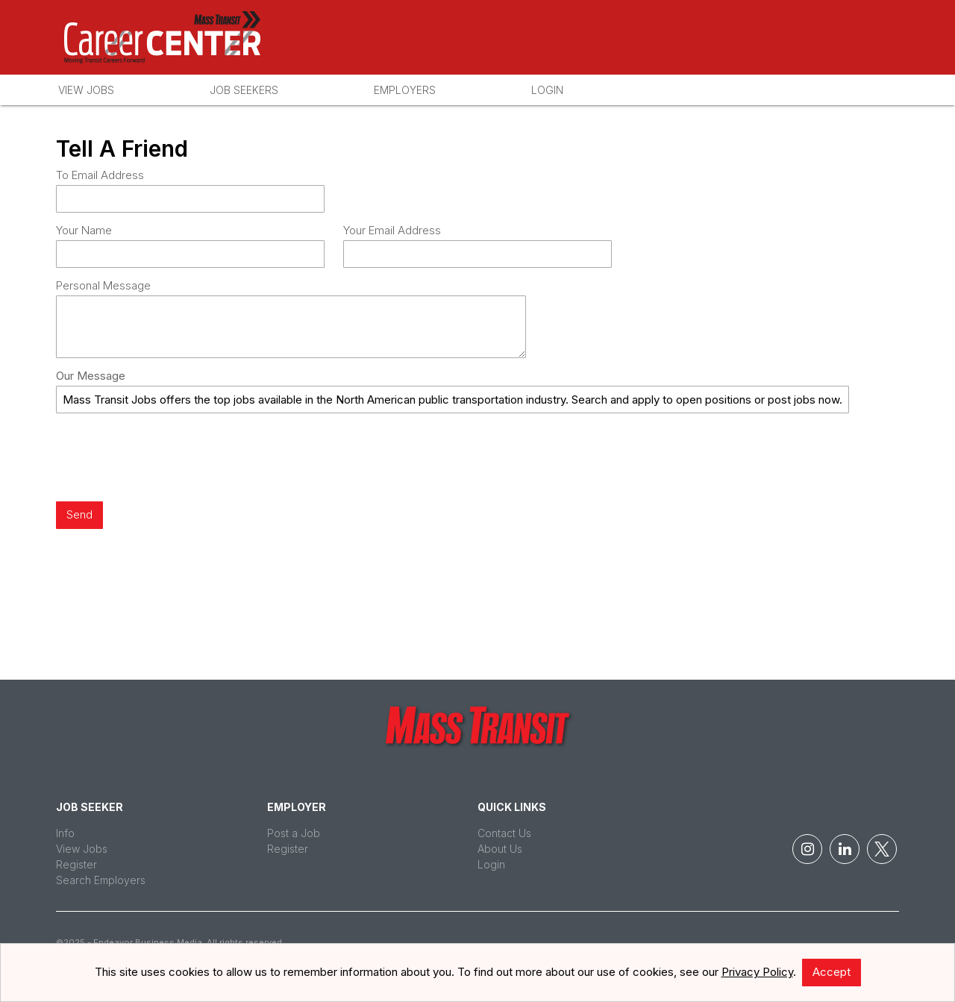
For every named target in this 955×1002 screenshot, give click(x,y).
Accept (831, 972)
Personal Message (103, 285)
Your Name (84, 230)
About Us (500, 848)
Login (547, 90)
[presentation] (169, 459)
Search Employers (100, 880)
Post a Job (293, 833)
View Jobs (86, 90)
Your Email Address (392, 230)
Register (76, 864)
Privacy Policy (757, 972)
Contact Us (504, 833)
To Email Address (100, 175)
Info (65, 833)
